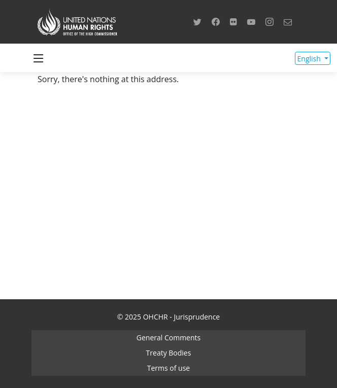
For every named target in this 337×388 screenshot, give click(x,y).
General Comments (168, 337)
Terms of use (168, 368)
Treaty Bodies (168, 353)
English (310, 58)
